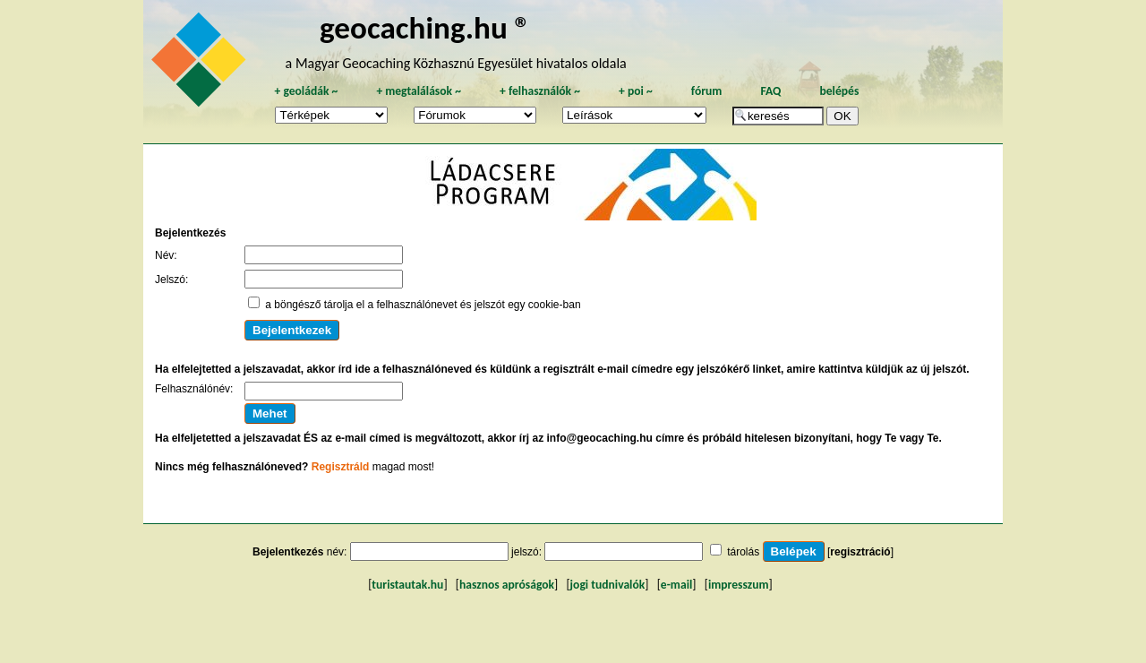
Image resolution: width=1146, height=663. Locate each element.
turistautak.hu (407, 584)
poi (636, 91)
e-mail (676, 584)
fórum (707, 91)
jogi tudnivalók (608, 584)
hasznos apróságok (506, 584)
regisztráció (860, 552)
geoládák (306, 91)
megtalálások (418, 91)
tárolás (743, 552)
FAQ (770, 91)
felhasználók (540, 91)
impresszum (738, 584)
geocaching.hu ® (425, 27)
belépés (839, 91)
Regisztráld (341, 467)
